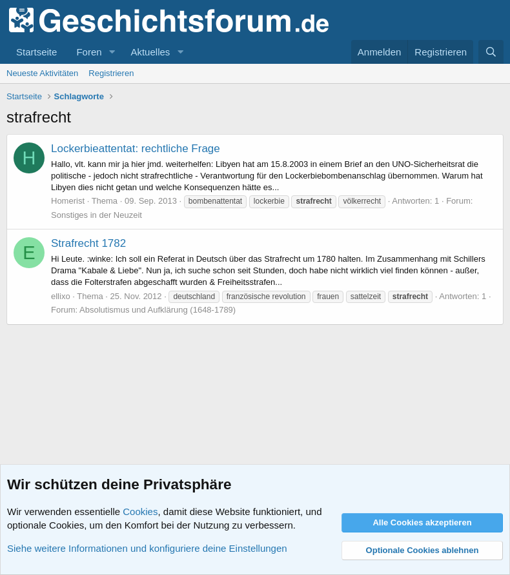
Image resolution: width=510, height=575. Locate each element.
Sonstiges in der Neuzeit (96, 215)
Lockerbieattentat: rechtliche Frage (135, 148)
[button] (112, 52)
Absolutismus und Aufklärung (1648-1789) (157, 310)
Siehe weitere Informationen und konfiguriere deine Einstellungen (147, 548)
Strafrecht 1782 (88, 243)
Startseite (36, 51)
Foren (88, 51)
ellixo (60, 296)
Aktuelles (150, 51)
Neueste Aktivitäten (42, 73)
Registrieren (111, 73)
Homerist (68, 201)
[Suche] (491, 52)
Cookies (140, 511)
